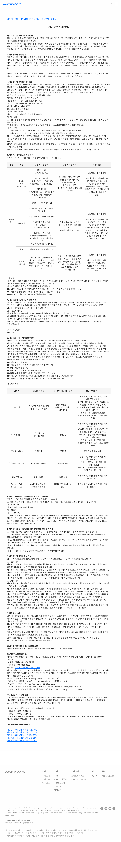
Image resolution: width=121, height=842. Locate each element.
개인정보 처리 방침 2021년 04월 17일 (22, 732)
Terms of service (12, 820)
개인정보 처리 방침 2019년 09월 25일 (22, 738)
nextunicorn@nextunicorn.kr (27, 667)
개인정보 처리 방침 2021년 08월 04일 (22, 729)
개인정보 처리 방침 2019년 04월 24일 (22, 740)
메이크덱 (57, 790)
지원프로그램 (59, 783)
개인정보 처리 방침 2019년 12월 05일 (22, 735)
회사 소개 (46, 776)
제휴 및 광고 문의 (109, 776)
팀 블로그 (46, 783)
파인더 (57, 776)
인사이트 (57, 786)
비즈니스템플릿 (60, 779)
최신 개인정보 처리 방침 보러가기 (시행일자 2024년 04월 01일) (32, 19)
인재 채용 (46, 779)
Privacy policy (26, 820)
